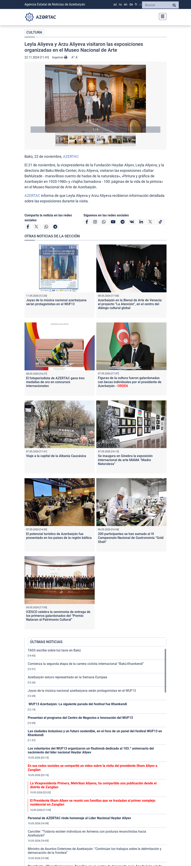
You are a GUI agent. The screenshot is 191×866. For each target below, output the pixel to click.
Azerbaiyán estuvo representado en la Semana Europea (67, 677)
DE (131, 4)
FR (136, 4)
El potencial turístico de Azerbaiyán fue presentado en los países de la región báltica (59, 536)
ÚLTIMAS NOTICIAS (46, 642)
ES (140, 4)
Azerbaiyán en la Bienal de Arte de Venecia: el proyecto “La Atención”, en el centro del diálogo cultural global (130, 304)
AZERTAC (71, 156)
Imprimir (59, 57)
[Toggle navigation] (161, 16)
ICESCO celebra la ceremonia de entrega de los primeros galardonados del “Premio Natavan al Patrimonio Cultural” (58, 616)
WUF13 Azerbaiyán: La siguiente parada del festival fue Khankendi (77, 704)
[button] (95, 99)
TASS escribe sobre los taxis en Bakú (54, 650)
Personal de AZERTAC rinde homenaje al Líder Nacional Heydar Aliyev (79, 818)
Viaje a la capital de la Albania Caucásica (56, 456)
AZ (115, 4)
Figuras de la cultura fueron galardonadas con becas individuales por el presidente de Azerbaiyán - (129, 382)
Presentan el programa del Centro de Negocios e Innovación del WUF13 (80, 718)
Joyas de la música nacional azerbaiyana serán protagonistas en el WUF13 (56, 302)
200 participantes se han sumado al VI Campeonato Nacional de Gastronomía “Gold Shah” (130, 538)
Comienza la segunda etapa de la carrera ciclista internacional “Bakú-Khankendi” (86, 664)
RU (120, 4)
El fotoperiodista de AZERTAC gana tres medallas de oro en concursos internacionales (55, 382)
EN (125, 4)
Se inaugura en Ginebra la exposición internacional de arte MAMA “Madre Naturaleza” (125, 460)
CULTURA (34, 32)
